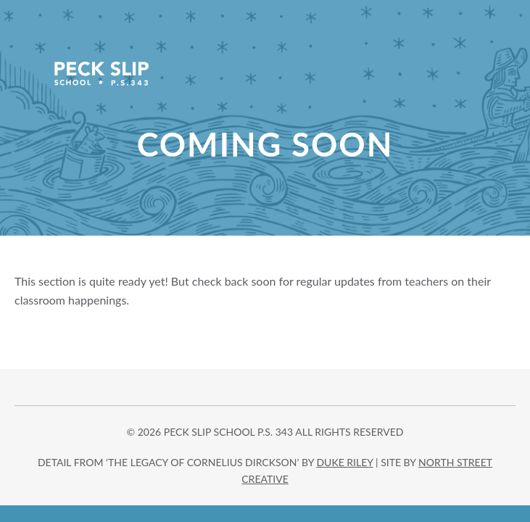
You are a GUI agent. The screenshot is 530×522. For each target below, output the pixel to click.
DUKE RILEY (344, 462)
